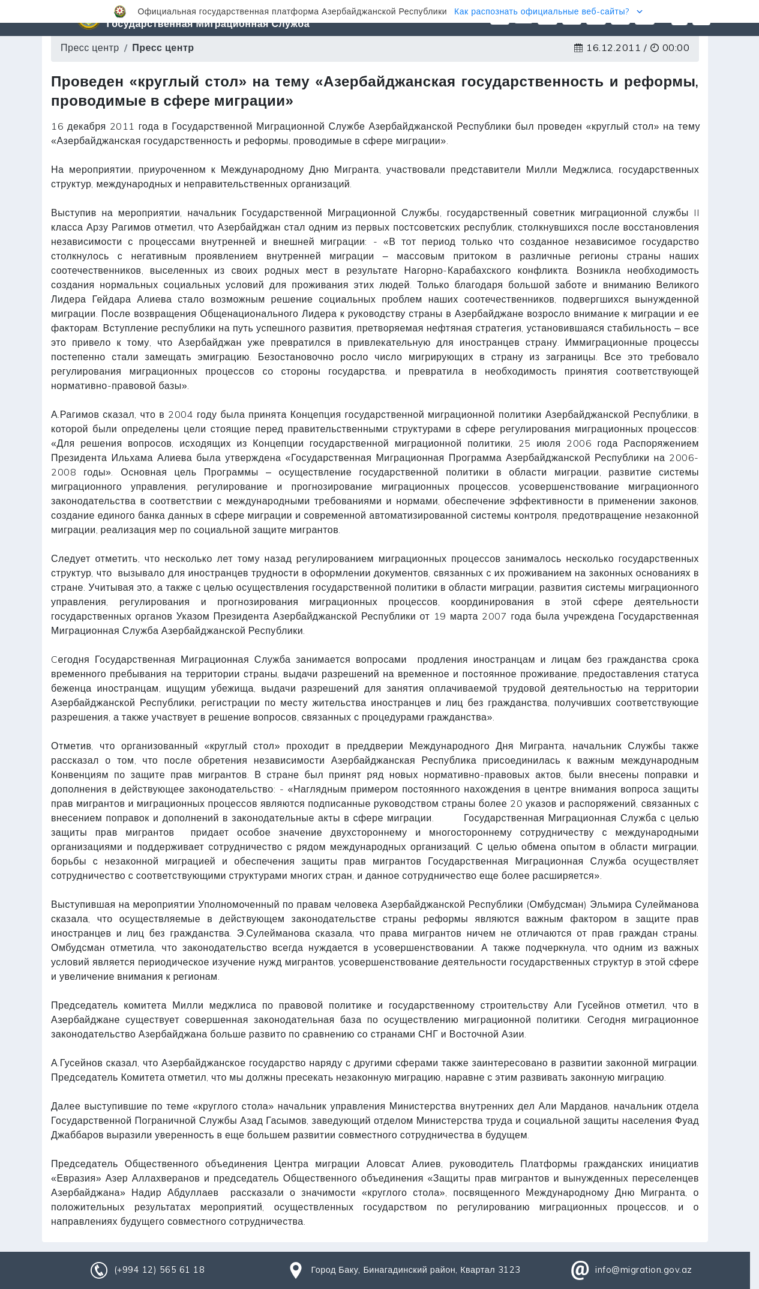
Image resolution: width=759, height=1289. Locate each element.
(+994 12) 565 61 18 (159, 1269)
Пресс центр (90, 47)
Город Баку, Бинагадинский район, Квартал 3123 (415, 1269)
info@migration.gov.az (643, 1269)
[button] (379, 11)
